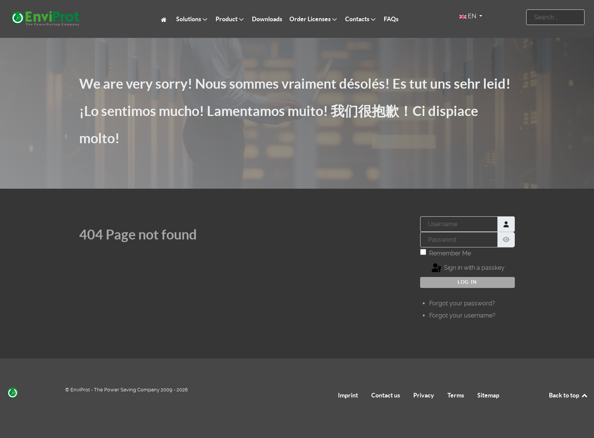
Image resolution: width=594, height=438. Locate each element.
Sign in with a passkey (467, 268)
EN (469, 16)
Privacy (423, 395)
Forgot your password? (462, 303)
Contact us (385, 395)
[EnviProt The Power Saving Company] (165, 19)
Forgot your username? (462, 315)
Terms (455, 395)
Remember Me (450, 253)
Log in (467, 282)
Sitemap (488, 395)
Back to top (568, 395)
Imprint (348, 395)
